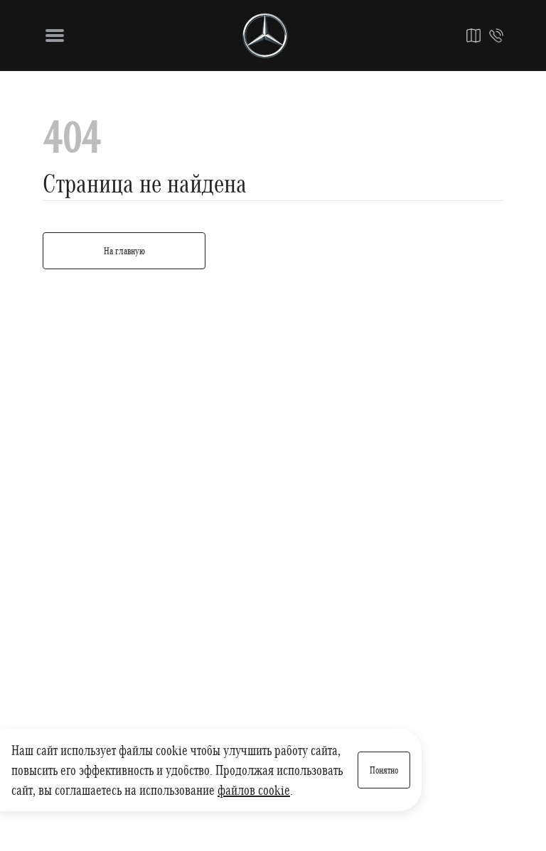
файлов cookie (254, 790)
